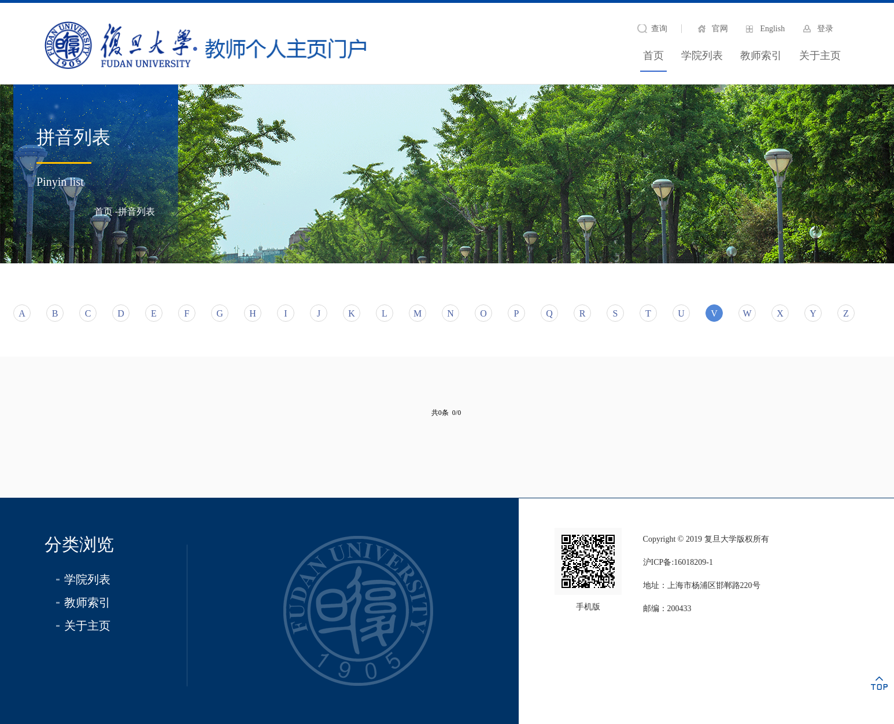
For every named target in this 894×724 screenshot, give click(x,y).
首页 (653, 55)
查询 (659, 28)
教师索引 (761, 55)
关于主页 (820, 55)
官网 (720, 28)
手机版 (588, 606)
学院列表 (702, 55)
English (772, 28)
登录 (825, 28)
